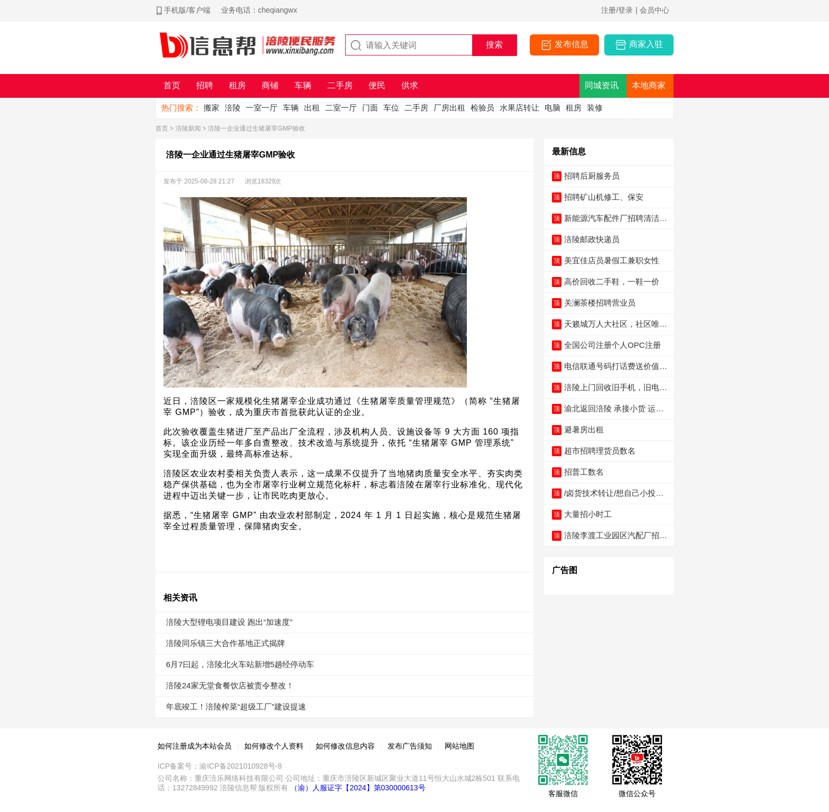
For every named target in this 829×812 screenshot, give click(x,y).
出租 (312, 107)
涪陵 (233, 107)
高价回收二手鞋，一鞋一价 (611, 281)
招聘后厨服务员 (592, 175)
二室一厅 (341, 107)
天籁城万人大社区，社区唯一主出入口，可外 (615, 324)
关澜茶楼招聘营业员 (599, 302)
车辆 (291, 107)
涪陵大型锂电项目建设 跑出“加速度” (229, 621)
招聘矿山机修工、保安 (603, 196)
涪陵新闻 (188, 128)
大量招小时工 (588, 514)
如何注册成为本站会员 (195, 746)
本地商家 (649, 85)
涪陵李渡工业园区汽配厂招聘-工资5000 (611, 536)
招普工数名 (584, 471)
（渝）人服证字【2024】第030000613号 (357, 787)
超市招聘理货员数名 (599, 450)
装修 (595, 107)
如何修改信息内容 (345, 746)
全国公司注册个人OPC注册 (612, 344)
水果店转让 (519, 107)
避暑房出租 (584, 429)
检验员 (482, 107)
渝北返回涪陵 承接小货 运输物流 (614, 409)
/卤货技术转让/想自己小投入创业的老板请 (614, 493)
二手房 (416, 107)
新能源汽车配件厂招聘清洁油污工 (615, 219)
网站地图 (459, 746)
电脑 (552, 107)
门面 (370, 107)
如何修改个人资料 (273, 746)
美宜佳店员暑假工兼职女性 (611, 260)
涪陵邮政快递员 (592, 239)
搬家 (211, 107)
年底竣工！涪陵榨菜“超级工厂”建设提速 (236, 706)
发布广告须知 (410, 746)
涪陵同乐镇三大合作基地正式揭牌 (225, 643)
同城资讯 (602, 85)
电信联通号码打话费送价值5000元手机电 (616, 367)
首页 (161, 128)
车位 (391, 107)
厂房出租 (449, 107)
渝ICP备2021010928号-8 (240, 766)
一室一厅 (262, 107)
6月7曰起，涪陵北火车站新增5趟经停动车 (240, 664)
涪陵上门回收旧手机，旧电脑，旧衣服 (611, 388)
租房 (574, 107)
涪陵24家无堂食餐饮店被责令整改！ (230, 685)
